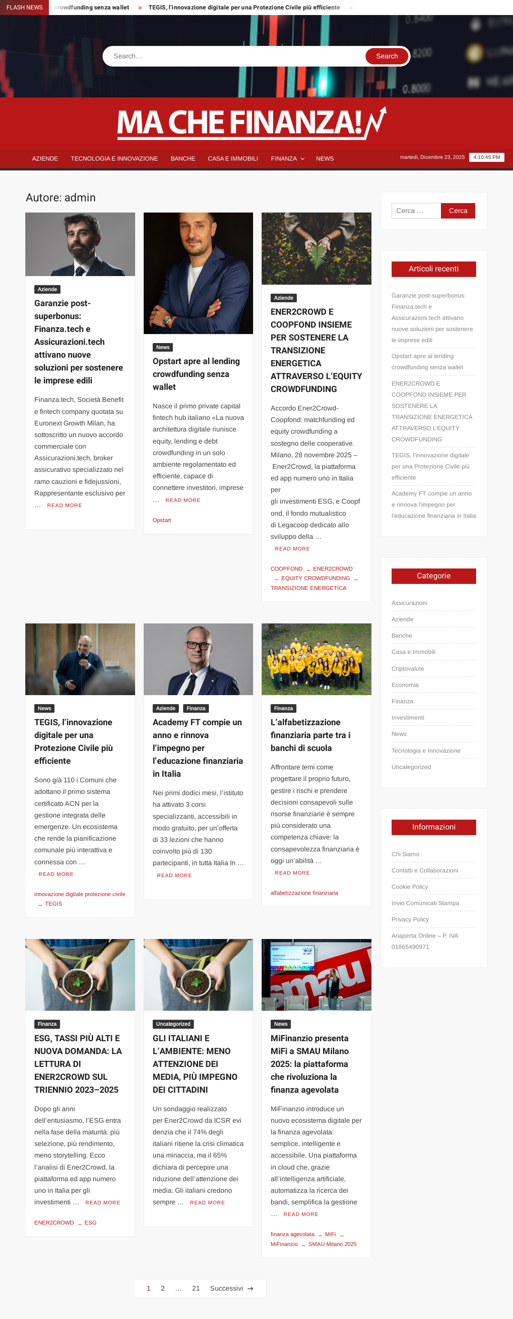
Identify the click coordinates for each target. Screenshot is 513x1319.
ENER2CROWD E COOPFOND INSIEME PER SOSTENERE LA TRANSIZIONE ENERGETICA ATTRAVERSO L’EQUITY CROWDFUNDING (316, 350)
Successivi (226, 1288)
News (325, 158)
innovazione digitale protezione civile (79, 894)
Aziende (45, 158)
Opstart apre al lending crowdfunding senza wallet (196, 374)
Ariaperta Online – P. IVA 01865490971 (425, 941)
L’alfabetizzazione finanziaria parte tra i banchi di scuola (310, 735)
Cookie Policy (410, 886)
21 (196, 1288)
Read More (64, 505)
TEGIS (53, 903)
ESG (90, 1222)
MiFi (330, 1234)
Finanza (284, 158)
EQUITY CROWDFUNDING (315, 578)
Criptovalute (408, 668)
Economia (405, 684)
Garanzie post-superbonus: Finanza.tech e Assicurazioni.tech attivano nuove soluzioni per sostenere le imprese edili (78, 342)
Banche (183, 158)
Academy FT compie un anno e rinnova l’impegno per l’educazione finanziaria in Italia (198, 748)
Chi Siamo (405, 854)
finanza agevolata (292, 1234)
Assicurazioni (409, 602)
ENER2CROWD (333, 568)
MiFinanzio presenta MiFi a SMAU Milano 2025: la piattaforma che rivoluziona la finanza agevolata (310, 1064)
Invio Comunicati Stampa (425, 903)
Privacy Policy (410, 919)
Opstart (162, 520)
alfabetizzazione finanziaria (304, 893)
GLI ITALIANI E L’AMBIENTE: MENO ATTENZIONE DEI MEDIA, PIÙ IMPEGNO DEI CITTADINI (195, 1064)
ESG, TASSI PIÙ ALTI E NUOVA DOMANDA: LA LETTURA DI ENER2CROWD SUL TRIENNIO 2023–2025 (78, 1064)
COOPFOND (286, 568)
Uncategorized (173, 1024)
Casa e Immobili (233, 158)
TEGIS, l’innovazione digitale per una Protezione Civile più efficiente (249, 7)
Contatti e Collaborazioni (425, 870)
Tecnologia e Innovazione (114, 158)
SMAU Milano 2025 (332, 1244)
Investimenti (408, 717)
